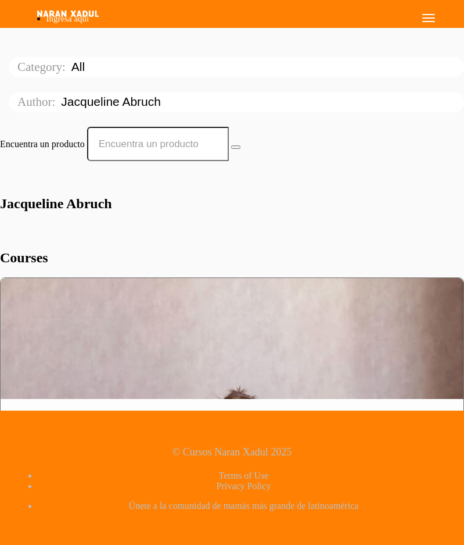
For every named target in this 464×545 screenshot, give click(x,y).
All (79, 66)
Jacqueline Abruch (112, 101)
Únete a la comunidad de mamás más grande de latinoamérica (244, 506)
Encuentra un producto (42, 144)
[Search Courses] (235, 147)
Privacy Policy (244, 486)
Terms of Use (244, 475)
